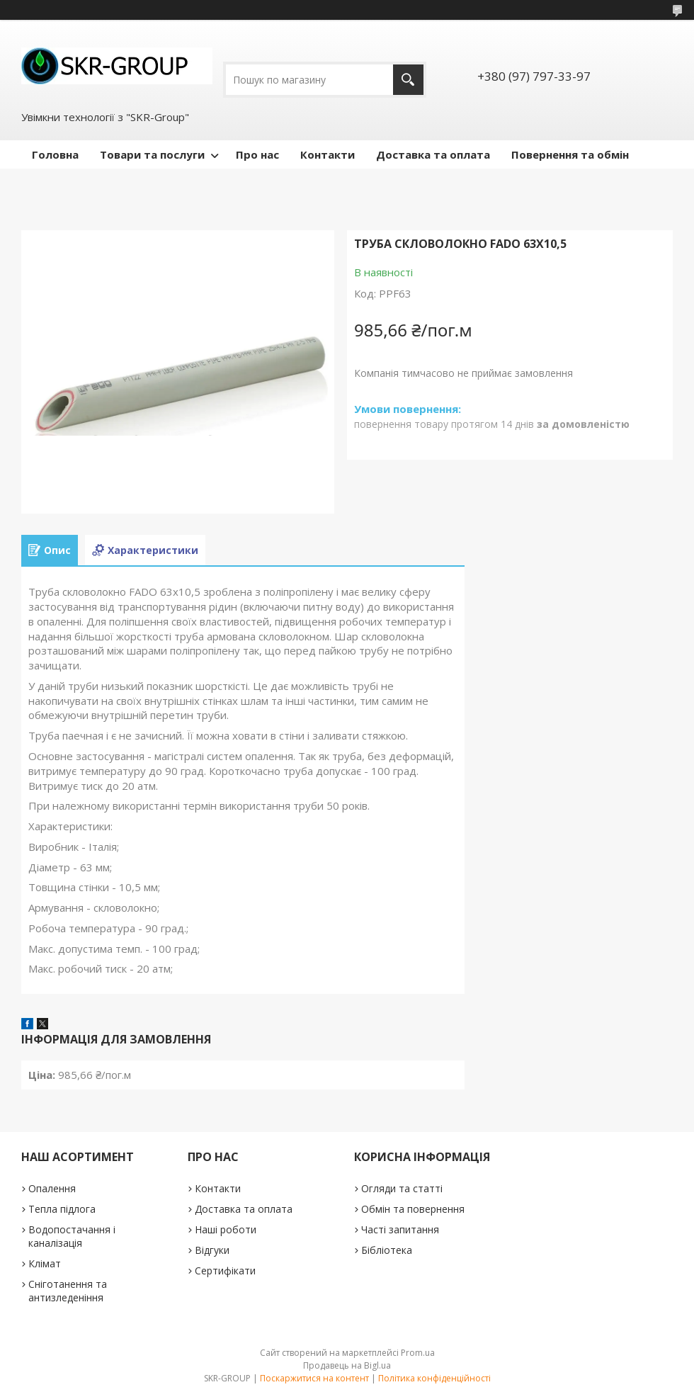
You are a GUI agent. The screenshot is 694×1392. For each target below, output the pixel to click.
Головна (55, 154)
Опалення (52, 1188)
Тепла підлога (62, 1209)
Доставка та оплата (433, 154)
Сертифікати (225, 1270)
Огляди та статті (402, 1188)
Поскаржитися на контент (314, 1378)
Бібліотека (386, 1250)
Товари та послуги (152, 154)
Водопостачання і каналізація (71, 1236)
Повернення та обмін (570, 154)
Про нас (257, 154)
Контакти (327, 154)
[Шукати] (408, 79)
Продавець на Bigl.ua (347, 1365)
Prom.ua (418, 1353)
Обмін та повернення (413, 1209)
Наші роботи (225, 1229)
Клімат (44, 1263)
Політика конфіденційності (434, 1378)
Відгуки (212, 1250)
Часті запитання (400, 1229)
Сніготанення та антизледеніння (67, 1290)
